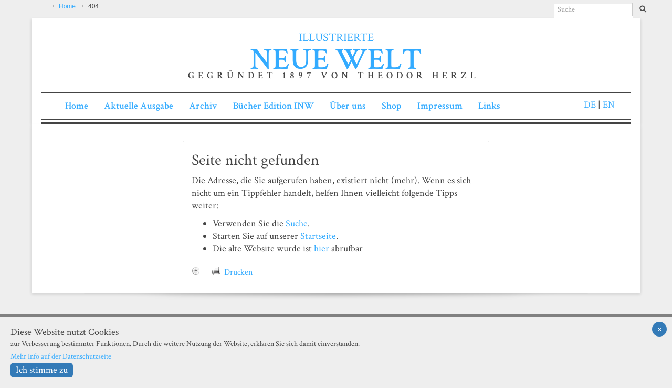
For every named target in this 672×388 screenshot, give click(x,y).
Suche (297, 223)
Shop (392, 106)
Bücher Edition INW (273, 106)
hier (321, 249)
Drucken (238, 272)
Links (489, 106)
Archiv (203, 106)
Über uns (348, 106)
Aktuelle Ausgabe (138, 106)
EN (608, 105)
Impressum (440, 106)
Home (67, 6)
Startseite (318, 236)
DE (590, 105)
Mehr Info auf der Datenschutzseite (60, 356)
